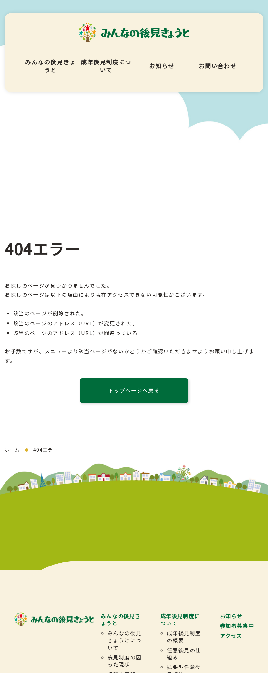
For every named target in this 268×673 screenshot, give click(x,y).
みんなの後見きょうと (50, 59)
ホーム (12, 449)
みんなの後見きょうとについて (125, 640)
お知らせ (161, 59)
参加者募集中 (237, 626)
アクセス (231, 636)
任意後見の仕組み (184, 653)
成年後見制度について (106, 59)
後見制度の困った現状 (125, 660)
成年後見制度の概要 (184, 636)
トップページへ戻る (134, 390)
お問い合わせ (218, 59)
